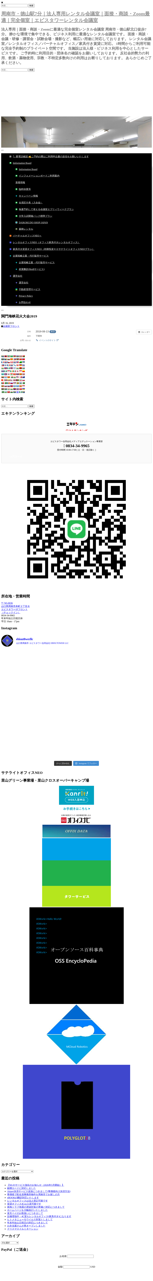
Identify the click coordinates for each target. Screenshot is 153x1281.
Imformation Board (20, 163)
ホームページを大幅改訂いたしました (27, 1210)
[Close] (2, 310)
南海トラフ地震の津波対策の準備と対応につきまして (36, 1207)
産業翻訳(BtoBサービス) (30, 269)
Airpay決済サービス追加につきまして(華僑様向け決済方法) (38, 1191)
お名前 (63, 1256)
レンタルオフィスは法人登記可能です (27, 1200)
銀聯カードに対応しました (21, 1188)
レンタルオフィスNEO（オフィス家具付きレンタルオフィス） (45, 242)
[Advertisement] (76, 94)
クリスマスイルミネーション (22, 1229)
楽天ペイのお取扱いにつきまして (25, 1213)
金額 (60, 1266)
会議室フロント (11, 326)
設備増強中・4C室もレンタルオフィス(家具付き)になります (39, 1216)
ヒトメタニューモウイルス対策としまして (30, 1219)
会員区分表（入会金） (29, 202)
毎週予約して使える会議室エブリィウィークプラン (45, 209)
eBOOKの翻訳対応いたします (23, 1197)
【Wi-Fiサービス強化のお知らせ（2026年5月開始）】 (35, 1185)
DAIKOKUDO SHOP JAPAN (32, 222)
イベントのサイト (47, 340)
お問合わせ (23, 302)
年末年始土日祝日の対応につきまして (27, 1222)
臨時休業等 (23, 189)
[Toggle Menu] (2, 150)
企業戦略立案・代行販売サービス (29, 256)
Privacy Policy (24, 296)
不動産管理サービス (28, 289)
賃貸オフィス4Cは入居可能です (24, 1204)
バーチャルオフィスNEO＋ (26, 235)
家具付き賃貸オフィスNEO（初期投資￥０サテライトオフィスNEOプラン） (52, 249)
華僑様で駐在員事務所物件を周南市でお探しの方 (33, 1194)
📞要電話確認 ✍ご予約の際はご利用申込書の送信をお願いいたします (49, 156)
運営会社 (16, 276)
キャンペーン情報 (27, 196)
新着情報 (20, 182)
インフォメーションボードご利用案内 (37, 175)
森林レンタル (24, 229)
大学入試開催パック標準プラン (34, 216)
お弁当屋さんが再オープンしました (26, 1225)
